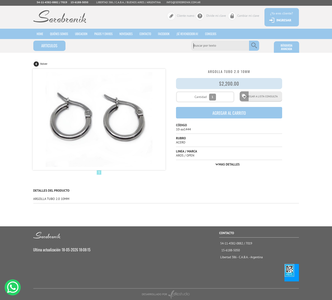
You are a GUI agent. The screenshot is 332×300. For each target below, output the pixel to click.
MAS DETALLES (229, 164)
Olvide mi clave (216, 16)
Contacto (145, 33)
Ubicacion (81, 33)
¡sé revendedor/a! (187, 33)
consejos (210, 33)
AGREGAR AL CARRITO (229, 113)
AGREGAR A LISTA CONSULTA (259, 96)
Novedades (126, 33)
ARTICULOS (49, 45)
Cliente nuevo (185, 16)
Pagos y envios (103, 33)
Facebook (164, 33)
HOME (40, 33)
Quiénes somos (59, 33)
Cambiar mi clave (248, 16)
